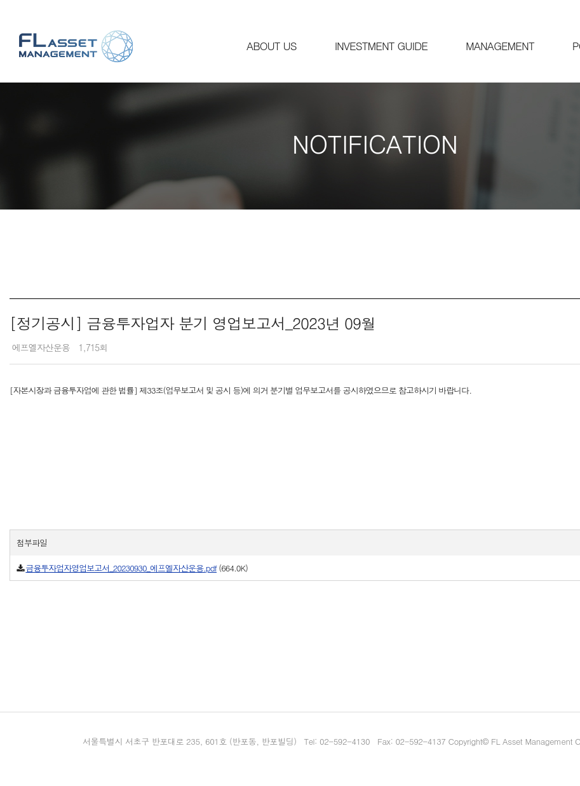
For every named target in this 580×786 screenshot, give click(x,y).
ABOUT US (271, 45)
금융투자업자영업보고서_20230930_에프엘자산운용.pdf (121, 568)
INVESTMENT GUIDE (381, 45)
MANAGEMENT (500, 45)
